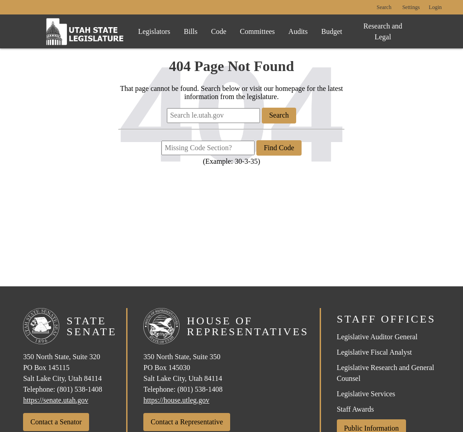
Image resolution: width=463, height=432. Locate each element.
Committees (257, 31)
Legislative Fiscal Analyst (374, 352)
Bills (191, 31)
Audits (298, 31)
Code (219, 31)
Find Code (279, 148)
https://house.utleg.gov (176, 400)
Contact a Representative (187, 422)
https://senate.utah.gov (55, 400)
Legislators (154, 31)
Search (384, 7)
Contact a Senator (56, 422)
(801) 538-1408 (79, 389)
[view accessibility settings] (411, 8)
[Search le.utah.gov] (213, 115)
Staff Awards (355, 409)
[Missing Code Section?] (208, 148)
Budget (331, 31)
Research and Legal (383, 31)
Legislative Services (366, 394)
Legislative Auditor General (377, 337)
